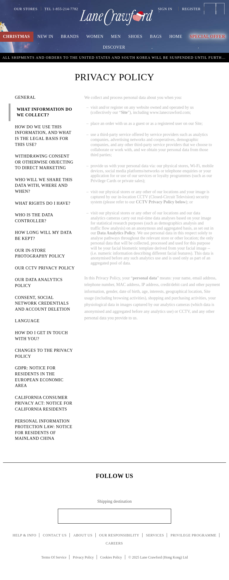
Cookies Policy (111, 557)
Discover (114, 47)
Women (94, 36)
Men (116, 36)
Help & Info (24, 535)
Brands (70, 36)
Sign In (166, 9)
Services (155, 535)
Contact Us (55, 535)
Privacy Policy (83, 557)
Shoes (135, 36)
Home (175, 36)
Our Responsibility (119, 535)
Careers (114, 543)
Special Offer (207, 36)
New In (45, 36)
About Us (82, 535)
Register (191, 9)
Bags (156, 36)
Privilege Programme (193, 535)
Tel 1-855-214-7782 (61, 9)
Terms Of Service (53, 557)
